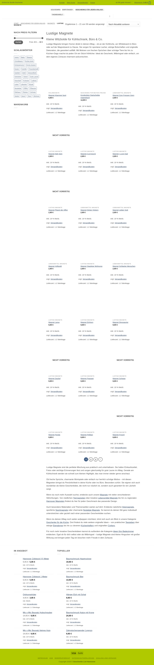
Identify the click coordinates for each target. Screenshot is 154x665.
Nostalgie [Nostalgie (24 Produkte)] (18, 88)
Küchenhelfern (87, 525)
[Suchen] (110, 16)
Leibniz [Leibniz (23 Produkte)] (34, 80)
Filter (18, 42)
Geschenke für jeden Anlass (89, 9)
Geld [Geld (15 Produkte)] (24, 73)
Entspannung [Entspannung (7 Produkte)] (19, 65)
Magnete (51, 23)
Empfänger (68, 9)
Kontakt (61, 2)
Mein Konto (71, 2)
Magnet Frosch (119, 435)
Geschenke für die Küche (57, 522)
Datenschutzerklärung (83, 658)
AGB (51, 658)
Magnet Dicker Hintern (89, 210)
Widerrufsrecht (62, 658)
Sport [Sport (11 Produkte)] (23, 96)
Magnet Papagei (87, 378)
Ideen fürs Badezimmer (123, 531)
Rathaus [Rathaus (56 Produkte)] (18, 92)
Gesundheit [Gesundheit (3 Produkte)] (32, 73)
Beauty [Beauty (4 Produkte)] (29, 57)
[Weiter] (100, 459)
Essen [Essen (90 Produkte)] (17, 69)
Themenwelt (58, 14)
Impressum (43, 658)
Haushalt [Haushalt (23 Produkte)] (18, 80)
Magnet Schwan (119, 378)
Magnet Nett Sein (55, 154)
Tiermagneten (79, 498)
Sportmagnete (61, 510)
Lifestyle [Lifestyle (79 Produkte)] (24, 84)
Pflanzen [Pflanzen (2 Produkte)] (33, 88)
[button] (142, 2)
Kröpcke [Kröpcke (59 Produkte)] (26, 80)
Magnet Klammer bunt (57, 95)
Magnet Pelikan (86, 435)
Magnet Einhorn (86, 322)
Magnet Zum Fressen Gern (123, 95)
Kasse (92, 2)
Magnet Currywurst (88, 154)
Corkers (111, 525)
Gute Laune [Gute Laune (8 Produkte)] (34, 76)
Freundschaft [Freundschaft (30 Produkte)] (33, 69)
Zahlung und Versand (106, 658)
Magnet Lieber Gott (120, 210)
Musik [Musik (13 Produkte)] (31, 84)
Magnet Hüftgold (55, 266)
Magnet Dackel (54, 378)
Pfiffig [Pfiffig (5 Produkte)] (26, 88)
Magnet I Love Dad (120, 154)
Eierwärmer (58, 525)
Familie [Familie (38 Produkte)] (24, 69)
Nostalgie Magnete (91, 510)
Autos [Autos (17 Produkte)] (17, 57)
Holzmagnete (128, 507)
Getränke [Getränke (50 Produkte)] (18, 76)
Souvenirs (56, 9)
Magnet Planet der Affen (58, 210)
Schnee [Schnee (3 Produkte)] (33, 92)
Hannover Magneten (55, 501)
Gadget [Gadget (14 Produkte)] (17, 73)
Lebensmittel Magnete (108, 498)
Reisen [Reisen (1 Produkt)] (25, 92)
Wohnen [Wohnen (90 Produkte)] (36, 96)
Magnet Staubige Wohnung (91, 266)
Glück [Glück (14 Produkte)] (25, 76)
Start (16, 23)
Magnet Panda (54, 435)
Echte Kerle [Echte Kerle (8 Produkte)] (29, 61)
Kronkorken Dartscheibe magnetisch (90, 96)
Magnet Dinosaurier (120, 322)
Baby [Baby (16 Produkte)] (23, 57)
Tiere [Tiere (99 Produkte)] (29, 96)
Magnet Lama (54, 322)
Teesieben (130, 522)
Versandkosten (82, 2)
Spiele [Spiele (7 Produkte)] (17, 96)
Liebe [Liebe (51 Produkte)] (17, 84)
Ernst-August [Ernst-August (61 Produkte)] (31, 65)
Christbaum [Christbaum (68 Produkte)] (19, 61)
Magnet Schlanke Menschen (124, 266)
